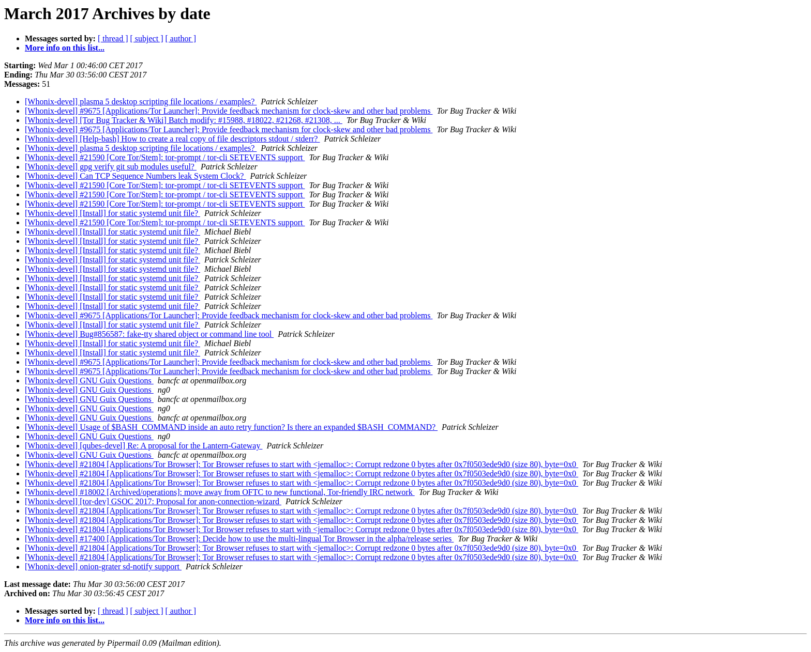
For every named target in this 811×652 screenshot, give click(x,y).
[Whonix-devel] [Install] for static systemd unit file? (112, 213)
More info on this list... (64, 47)
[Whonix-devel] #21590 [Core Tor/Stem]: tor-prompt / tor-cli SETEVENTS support (165, 157)
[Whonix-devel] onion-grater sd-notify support (103, 566)
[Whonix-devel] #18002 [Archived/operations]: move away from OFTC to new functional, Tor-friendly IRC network (220, 492)
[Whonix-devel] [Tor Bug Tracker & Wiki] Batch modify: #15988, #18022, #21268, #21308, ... (183, 120)
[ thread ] (113, 38)
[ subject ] (146, 38)
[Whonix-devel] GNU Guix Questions (89, 380)
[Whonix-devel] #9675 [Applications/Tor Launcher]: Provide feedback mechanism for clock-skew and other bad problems (228, 110)
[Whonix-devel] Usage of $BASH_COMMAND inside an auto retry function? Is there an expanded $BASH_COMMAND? (231, 427)
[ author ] (181, 38)
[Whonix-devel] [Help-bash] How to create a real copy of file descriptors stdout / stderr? (172, 138)
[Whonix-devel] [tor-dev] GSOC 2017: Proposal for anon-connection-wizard (153, 501)
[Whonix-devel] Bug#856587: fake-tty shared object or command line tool (149, 334)
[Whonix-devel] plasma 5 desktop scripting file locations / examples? (141, 101)
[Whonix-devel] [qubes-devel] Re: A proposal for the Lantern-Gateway (143, 445)
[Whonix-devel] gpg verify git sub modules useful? (111, 166)
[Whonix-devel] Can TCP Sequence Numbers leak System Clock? (135, 176)
